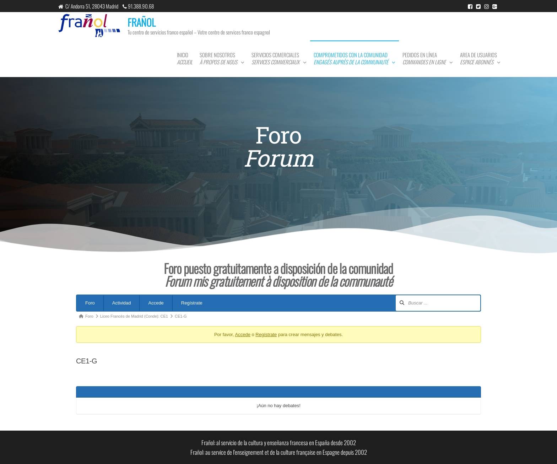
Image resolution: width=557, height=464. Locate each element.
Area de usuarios (478, 58)
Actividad (121, 303)
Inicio (185, 58)
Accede (155, 303)
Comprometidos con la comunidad (351, 58)
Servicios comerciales (275, 58)
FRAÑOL (142, 22)
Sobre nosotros (218, 58)
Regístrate (191, 303)
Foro (90, 303)
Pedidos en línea (424, 58)
